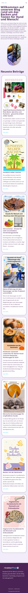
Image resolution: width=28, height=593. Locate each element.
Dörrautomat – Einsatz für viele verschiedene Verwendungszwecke (12, 231)
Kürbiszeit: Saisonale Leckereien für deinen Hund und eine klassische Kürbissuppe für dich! (13, 354)
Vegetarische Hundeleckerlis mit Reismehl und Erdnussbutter (13, 531)
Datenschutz (17, 588)
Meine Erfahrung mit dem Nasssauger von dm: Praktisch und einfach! (14, 291)
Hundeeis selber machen (12, 172)
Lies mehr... (6, 132)
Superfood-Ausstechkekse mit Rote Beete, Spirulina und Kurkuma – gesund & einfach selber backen (14, 113)
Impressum (10, 588)
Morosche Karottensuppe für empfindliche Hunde (13, 415)
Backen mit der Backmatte (12, 472)
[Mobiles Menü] (26, 2)
